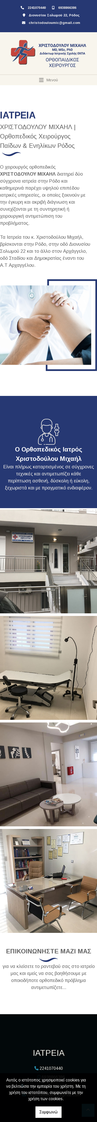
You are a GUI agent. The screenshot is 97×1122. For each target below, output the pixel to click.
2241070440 (37, 8)
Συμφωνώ (48, 1112)
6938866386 (67, 8)
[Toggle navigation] (48, 80)
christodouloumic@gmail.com (54, 23)
